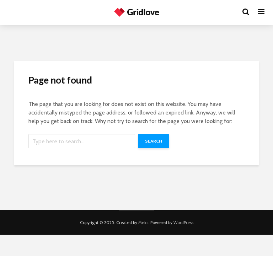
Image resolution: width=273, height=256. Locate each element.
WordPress (183, 222)
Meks (143, 222)
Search (153, 141)
